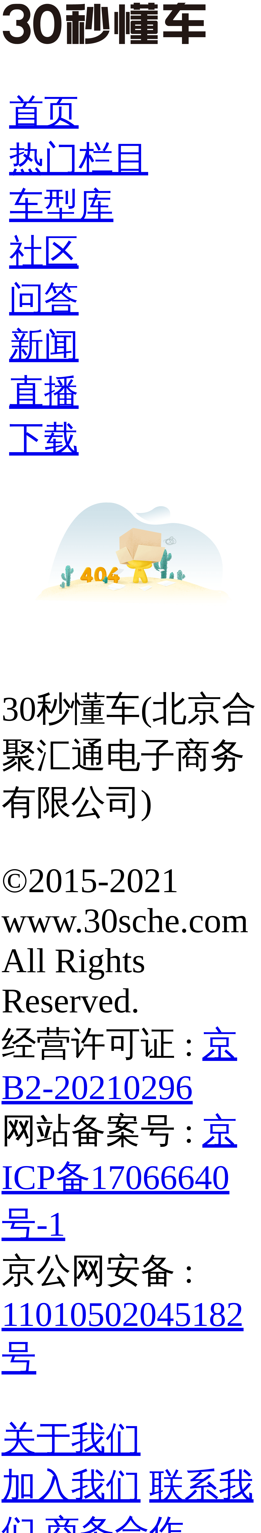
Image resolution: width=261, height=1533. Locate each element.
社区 (44, 252)
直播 (44, 392)
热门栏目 (78, 158)
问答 (44, 298)
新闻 (44, 345)
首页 (44, 111)
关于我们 (71, 1439)
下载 (44, 438)
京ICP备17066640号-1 (119, 1177)
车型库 (61, 205)
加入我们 (71, 1485)
